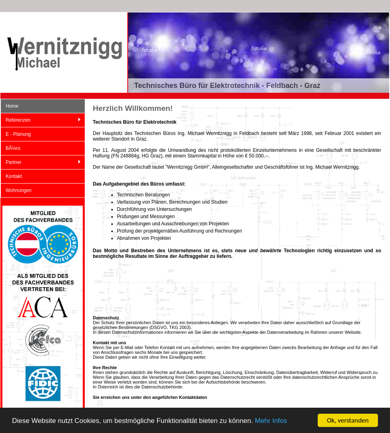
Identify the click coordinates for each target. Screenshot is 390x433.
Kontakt (14, 176)
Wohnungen (19, 190)
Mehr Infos (271, 421)
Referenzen (40, 120)
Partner (40, 162)
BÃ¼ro (13, 148)
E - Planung (18, 134)
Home (12, 106)
